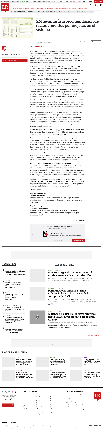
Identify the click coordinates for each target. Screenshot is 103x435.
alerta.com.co (78, 428)
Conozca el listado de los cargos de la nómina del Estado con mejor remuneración (13, 285)
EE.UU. (17, 357)
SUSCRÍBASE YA (78, 240)
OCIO (32, 8)
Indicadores (26, 409)
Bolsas (7, 269)
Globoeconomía (54, 407)
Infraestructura (40, 409)
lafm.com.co (69, 428)
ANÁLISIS (55, 8)
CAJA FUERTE (72, 8)
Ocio (51, 370)
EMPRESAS (27, 8)
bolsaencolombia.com (64, 426)
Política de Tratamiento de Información (77, 405)
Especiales (39, 405)
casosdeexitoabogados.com (10, 428)
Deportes (7, 327)
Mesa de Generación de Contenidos (76, 394)
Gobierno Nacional (62, 11)
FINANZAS (15, 8)
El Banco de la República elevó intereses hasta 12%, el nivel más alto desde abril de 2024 (72, 316)
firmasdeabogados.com (49, 426)
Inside (51, 409)
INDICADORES (80, 8)
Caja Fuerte (39, 396)
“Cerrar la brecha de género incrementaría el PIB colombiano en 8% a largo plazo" (58, 362)
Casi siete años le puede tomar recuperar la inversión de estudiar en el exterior (92, 375)
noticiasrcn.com (60, 428)
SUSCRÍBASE (98, 1)
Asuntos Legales (27, 396)
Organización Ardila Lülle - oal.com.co (95, 426)
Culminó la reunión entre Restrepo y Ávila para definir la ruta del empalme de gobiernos (14, 320)
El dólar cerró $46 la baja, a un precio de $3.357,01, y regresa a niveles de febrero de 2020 (14, 308)
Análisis (52, 394)
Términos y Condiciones (72, 402)
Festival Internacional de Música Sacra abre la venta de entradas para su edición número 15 (58, 375)
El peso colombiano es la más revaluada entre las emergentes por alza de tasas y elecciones (15, 273)
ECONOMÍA (21, 8)
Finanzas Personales (41, 407)
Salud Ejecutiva (54, 413)
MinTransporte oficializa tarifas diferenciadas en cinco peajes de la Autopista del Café (68, 293)
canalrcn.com (41, 428)
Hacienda (7, 280)
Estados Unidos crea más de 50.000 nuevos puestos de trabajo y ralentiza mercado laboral (24, 362)
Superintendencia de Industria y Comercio (78, 409)
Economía (53, 400)
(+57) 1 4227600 (6, 399)
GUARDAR (96, 42)
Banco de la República (82, 11)
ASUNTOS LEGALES (63, 8)
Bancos (86, 357)
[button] (32, 234)
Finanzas (25, 407)
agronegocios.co (21, 426)
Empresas (25, 405)
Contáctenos (70, 398)
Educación (19, 370)
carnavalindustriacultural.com (28, 428)
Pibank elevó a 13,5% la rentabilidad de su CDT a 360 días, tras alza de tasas (92, 362)
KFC (69, 11)
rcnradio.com (50, 428)
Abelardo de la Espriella (48, 11)
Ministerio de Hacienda (34, 11)
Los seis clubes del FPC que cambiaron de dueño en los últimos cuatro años (14, 330)
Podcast (25, 413)
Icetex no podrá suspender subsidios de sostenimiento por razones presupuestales (24, 375)
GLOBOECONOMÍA (39, 8)
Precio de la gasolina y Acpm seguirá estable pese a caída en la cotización (70, 274)
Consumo (25, 400)
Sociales (25, 417)
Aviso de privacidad (71, 400)
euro (91, 11)
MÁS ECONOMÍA (92, 335)
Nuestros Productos (71, 396)
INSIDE (85, 8)
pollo (73, 11)
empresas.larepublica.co (34, 426)
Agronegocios (26, 394)
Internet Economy (27, 411)
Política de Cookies (71, 407)
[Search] (90, 5)
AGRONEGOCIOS (48, 8)
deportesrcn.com (7, 430)
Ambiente (7, 292)
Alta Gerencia (40, 394)
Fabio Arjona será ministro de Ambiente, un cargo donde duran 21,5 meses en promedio (15, 297)
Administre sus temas (9, 60)
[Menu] (11, 8)
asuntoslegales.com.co (8, 426)
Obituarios (39, 411)
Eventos (52, 405)
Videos (38, 417)
